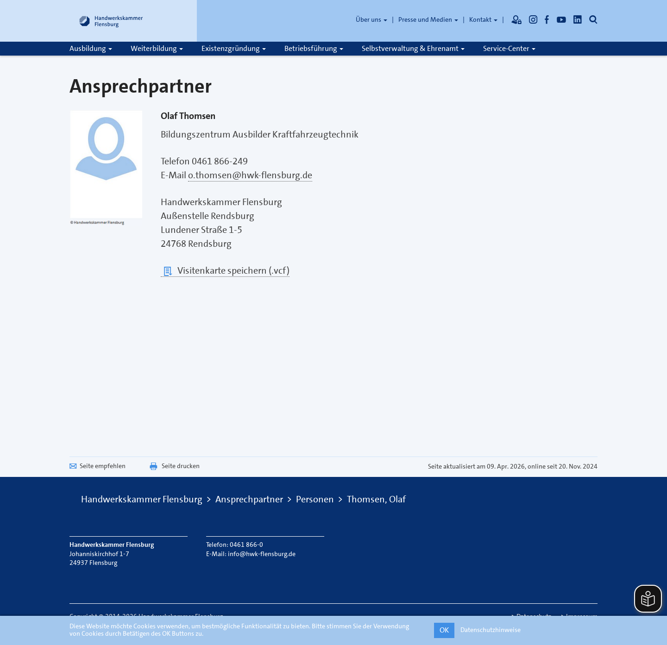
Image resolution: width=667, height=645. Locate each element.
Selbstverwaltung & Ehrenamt (413, 48)
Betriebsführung (313, 48)
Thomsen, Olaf (376, 499)
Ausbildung (90, 48)
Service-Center (509, 48)
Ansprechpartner (249, 499)
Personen (315, 499)
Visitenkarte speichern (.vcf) (225, 270)
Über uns (371, 19)
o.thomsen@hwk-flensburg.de (250, 175)
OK (444, 630)
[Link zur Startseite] (111, 21)
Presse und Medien (428, 19)
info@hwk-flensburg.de (262, 554)
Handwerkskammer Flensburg (141, 499)
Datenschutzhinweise (490, 630)
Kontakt (483, 19)
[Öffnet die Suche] (593, 19)
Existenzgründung (233, 48)
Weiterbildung (157, 48)
